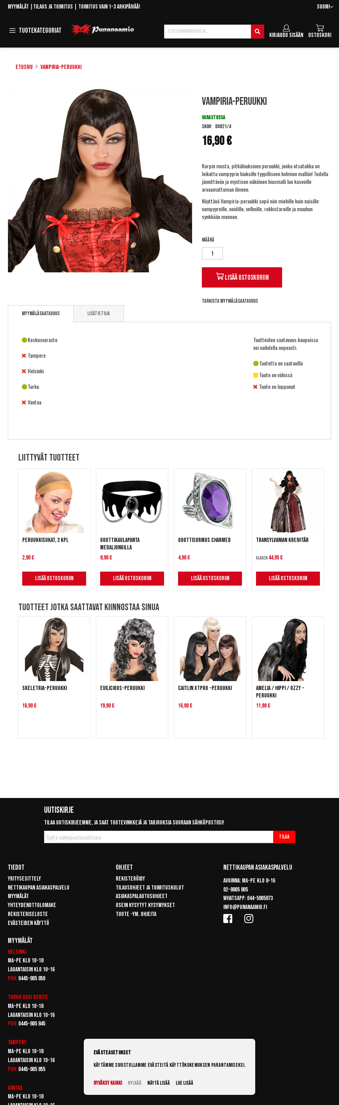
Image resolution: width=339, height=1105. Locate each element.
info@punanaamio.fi (245, 907)
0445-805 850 (31, 978)
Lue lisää (184, 1083)
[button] (325, 7)
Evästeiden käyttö (28, 923)
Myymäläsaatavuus (41, 313)
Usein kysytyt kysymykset (145, 905)
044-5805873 (260, 898)
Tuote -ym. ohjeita (136, 914)
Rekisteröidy (130, 879)
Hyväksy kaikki (108, 1083)
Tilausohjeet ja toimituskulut (150, 887)
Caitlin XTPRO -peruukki (205, 688)
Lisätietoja (98, 313)
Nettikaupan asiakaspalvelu (38, 887)
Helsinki (17, 952)
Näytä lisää (158, 1083)
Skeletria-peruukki (44, 688)
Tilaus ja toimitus (53, 7)
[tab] (41, 313)
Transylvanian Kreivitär (282, 540)
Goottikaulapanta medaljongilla (119, 544)
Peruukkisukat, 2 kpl (45, 540)
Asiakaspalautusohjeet (142, 896)
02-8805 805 (235, 889)
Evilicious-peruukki (122, 688)
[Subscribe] (284, 837)
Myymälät (18, 7)
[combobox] (214, 32)
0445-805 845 (31, 1023)
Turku (14, 997)
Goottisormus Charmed (204, 540)
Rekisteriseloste (28, 914)
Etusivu (24, 67)
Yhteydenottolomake (32, 905)
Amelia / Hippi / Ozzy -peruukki (280, 692)
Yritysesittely (24, 879)
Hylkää (134, 1083)
